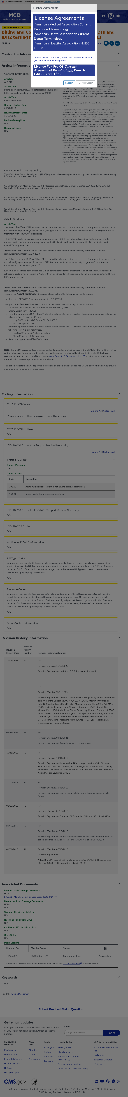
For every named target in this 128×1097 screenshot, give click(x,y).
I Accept (69, 83)
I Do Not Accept (85, 83)
